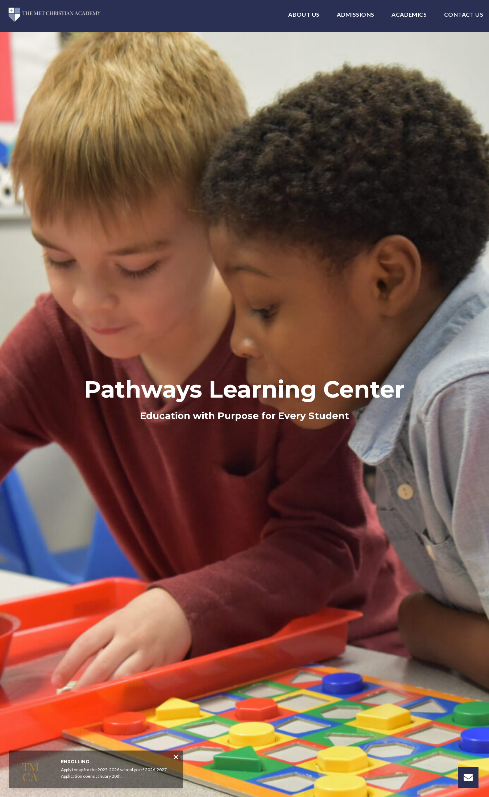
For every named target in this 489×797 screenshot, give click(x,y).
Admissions (355, 15)
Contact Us (463, 15)
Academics (409, 15)
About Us (303, 15)
